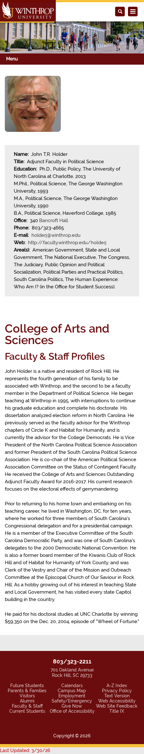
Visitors (27, 695)
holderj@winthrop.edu (55, 235)
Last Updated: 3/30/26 (25, 750)
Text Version (117, 695)
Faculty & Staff (27, 706)
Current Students (27, 711)
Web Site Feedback (117, 706)
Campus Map (72, 690)
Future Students (27, 685)
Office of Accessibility (72, 711)
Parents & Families (27, 690)
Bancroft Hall (53, 220)
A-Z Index (116, 685)
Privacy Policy (117, 690)
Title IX (116, 711)
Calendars (72, 685)
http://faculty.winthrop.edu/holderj (67, 242)
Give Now (72, 706)
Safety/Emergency (72, 700)
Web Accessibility (117, 700)
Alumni (27, 700)
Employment (71, 695)
